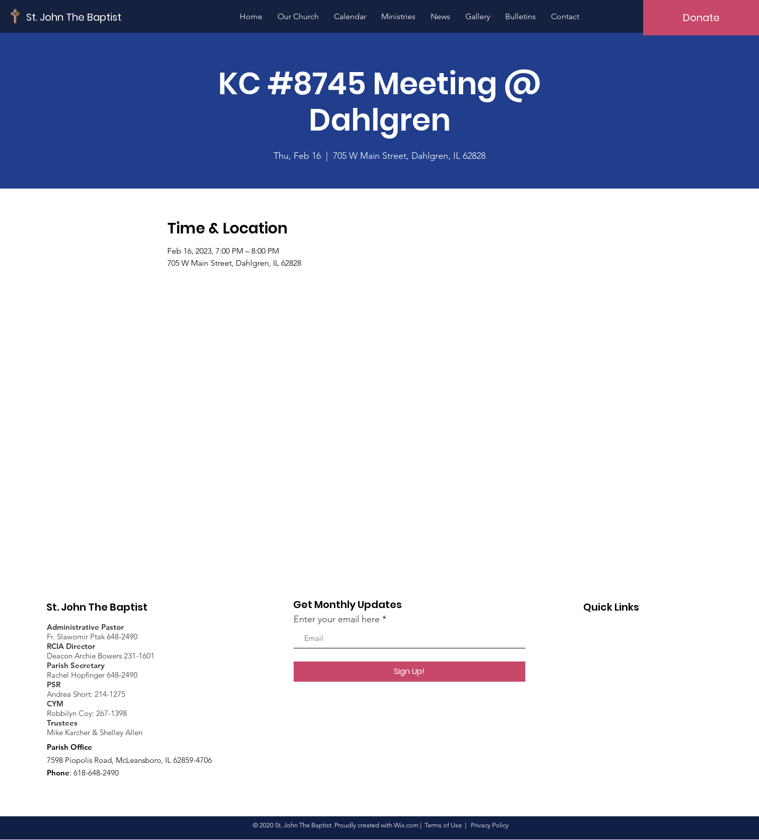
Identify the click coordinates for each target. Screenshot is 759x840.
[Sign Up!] (409, 672)
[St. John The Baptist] (74, 17)
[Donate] (701, 17)
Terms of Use (443, 825)
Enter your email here (337, 619)
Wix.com (406, 825)
